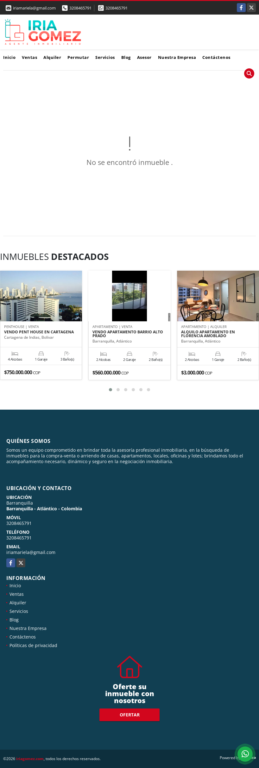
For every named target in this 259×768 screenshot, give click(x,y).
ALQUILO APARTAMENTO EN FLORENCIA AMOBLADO (208, 334)
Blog (126, 57)
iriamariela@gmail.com (30, 552)
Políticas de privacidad (33, 645)
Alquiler (52, 57)
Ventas (29, 57)
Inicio (9, 57)
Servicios (105, 57)
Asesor (144, 57)
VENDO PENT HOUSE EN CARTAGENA (39, 332)
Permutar (78, 57)
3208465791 (80, 8)
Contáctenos (216, 57)
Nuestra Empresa (177, 57)
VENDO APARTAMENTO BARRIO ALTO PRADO (127, 334)
